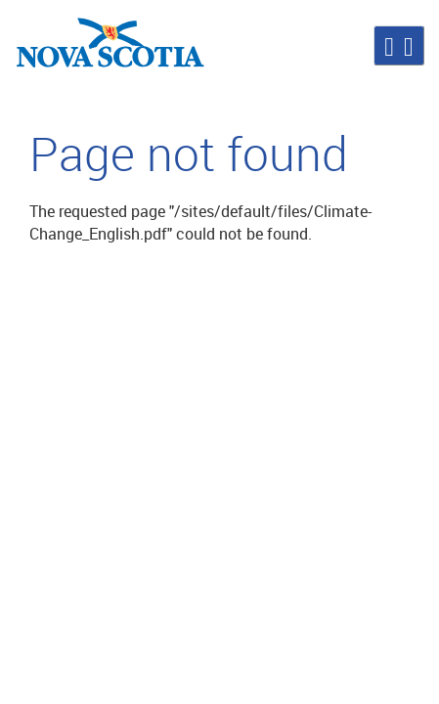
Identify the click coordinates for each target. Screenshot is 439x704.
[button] (398, 45)
